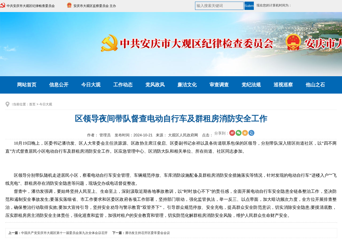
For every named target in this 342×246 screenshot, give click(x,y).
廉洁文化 (187, 84)
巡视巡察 (283, 84)
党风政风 (155, 84)
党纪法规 (251, 84)
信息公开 (58, 84)
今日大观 (90, 84)
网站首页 (26, 84)
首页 (32, 104)
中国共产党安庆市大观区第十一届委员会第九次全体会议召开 (64, 233)
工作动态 (123, 84)
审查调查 (219, 84)
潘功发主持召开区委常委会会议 (147, 233)
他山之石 (315, 84)
